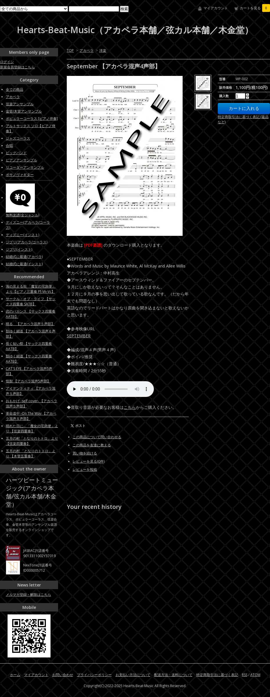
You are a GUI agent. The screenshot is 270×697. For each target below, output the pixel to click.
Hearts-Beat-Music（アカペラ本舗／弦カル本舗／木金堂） (135, 30)
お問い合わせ (62, 674)
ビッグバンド (16, 152)
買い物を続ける (85, 453)
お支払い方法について (133, 674)
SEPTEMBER (79, 335)
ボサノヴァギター (20, 174)
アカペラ (86, 50)
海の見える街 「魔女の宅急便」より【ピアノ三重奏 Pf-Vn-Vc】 (30, 289)
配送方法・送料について (173, 674)
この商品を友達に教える (92, 445)
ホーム (15, 674)
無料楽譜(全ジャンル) (22, 215)
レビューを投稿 (85, 469)
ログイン (7, 61)
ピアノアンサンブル (21, 160)
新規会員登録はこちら (17, 67)
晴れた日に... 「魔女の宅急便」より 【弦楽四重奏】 (32, 428)
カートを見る (255, 8)
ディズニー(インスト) (22, 234)
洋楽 (102, 50)
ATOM (255, 674)
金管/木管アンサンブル (24, 111)
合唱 (9, 145)
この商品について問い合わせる (97, 436)
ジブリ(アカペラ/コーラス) (26, 242)
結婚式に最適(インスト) (24, 263)
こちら (130, 407)
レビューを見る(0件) (89, 461)
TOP (70, 50)
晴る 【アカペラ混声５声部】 (30, 323)
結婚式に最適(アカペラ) (24, 256)
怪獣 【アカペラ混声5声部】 (28, 381)
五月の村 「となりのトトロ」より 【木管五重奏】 (30, 453)
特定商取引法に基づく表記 (217, 674)
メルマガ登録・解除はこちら (28, 594)
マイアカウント (216, 8)
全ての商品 (14, 89)
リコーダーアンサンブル (25, 167)
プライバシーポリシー (94, 674)
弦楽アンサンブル (20, 103)
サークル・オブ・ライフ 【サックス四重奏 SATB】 (30, 301)
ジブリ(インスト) (19, 249)
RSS (244, 674)
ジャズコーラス (18, 138)
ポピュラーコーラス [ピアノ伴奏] (32, 118)
